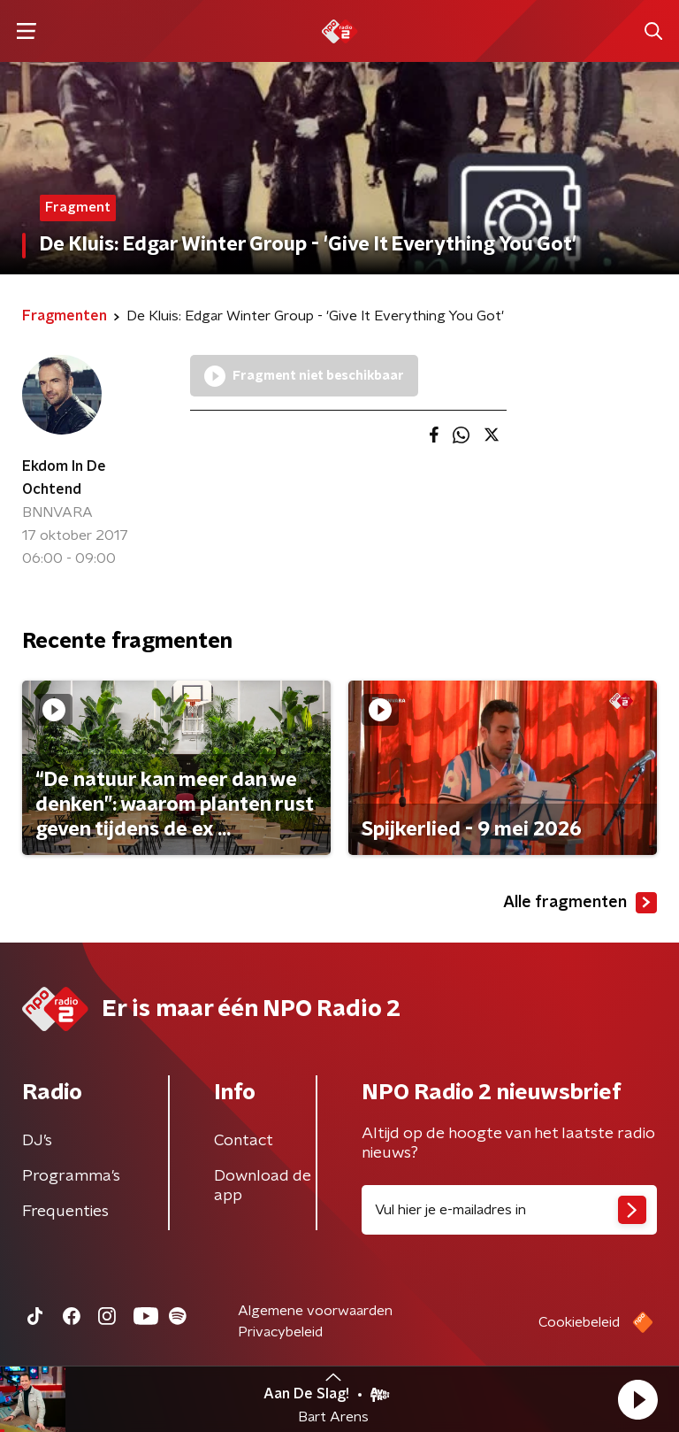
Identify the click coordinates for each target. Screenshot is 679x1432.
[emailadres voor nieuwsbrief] (509, 1210)
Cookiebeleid (579, 1322)
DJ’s (37, 1141)
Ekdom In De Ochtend (64, 478)
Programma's (71, 1176)
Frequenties (65, 1212)
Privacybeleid (280, 1332)
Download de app (262, 1186)
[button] (637, 1399)
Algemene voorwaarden (315, 1311)
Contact (243, 1141)
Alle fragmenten (580, 902)
